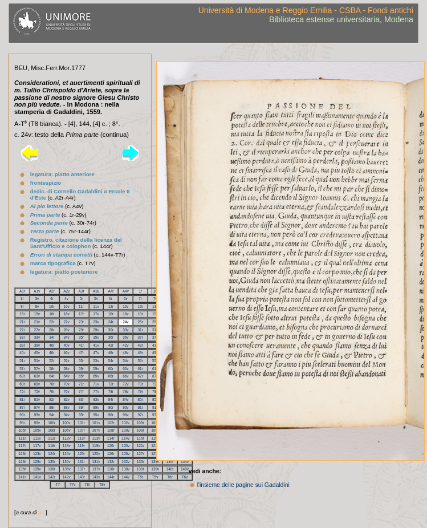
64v (67, 376)
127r (140, 454)
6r (111, 298)
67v (155, 376)
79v (155, 391)
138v (125, 469)
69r (22, 384)
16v (67, 314)
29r (81, 330)
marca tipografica (53, 263)
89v (96, 407)
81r (22, 399)
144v (125, 477)
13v (155, 306)
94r (51, 415)
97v (155, 415)
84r (110, 399)
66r (110, 376)
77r (81, 391)
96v (125, 415)
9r (22, 306)
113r (81, 438)
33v (37, 337)
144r (111, 477)
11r (81, 306)
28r (51, 330)
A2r (52, 291)
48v (125, 353)
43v (155, 345)
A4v (126, 291)
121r (140, 446)
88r (51, 407)
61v (155, 369)
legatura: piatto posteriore (64, 272)
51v (37, 361)
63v (37, 376)
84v (125, 399)
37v (155, 337)
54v (125, 361)
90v (125, 407)
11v (96, 306)
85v (155, 399)
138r (111, 469)
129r (22, 462)
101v (96, 423)
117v (37, 446)
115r (140, 438)
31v (155, 330)
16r (51, 314)
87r (22, 407)
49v (155, 353)
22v (67, 322)
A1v (37, 291)
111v (37, 438)
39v (37, 345)
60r (110, 369)
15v (37, 314)
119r (81, 446)
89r (81, 407)
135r (22, 469)
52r (51, 361)
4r (52, 298)
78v (125, 391)
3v (37, 298)
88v (67, 407)
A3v (96, 291)
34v (67, 337)
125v (96, 454)
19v (155, 314)
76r (51, 391)
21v (37, 322)
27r (22, 330)
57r (22, 369)
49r (140, 353)
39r (22, 345)
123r (22, 454)
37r (140, 337)
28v (67, 330)
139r (140, 469)
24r (110, 322)
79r (140, 391)
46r (51, 353)
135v (37, 469)
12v (125, 306)
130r (51, 462)
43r (140, 345)
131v (96, 462)
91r (140, 407)
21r (22, 322)
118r (51, 446)
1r (140, 291)
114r (111, 438)
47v (96, 353)
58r (51, 369)
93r (22, 415)
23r (81, 322)
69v (37, 384)
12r (110, 306)
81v (37, 399)
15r (22, 314)
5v (96, 298)
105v (37, 430)
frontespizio (45, 183)
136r (51, 469)
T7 (57, 484)
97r (140, 415)
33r (22, 337)
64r (51, 376)
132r (111, 462)
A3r (81, 291)
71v (96, 384)
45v (37, 353)
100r (51, 423)
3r (22, 298)
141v (37, 477)
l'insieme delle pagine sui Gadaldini (243, 485)
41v (96, 345)
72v (125, 384)
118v (67, 446)
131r (81, 462)
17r (81, 314)
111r (22, 438)
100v (67, 423)
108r (111, 430)
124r (51, 454)
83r (81, 399)
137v (96, 469)
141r (22, 477)
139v (155, 469)
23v (96, 322)
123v (37, 454)
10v (66, 306)
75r (22, 391)
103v (155, 423)
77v (96, 391)
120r (111, 446)
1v (155, 291)
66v (125, 376)
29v (96, 330)
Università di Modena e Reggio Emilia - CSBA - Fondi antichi (305, 10)
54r (110, 361)
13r (140, 306)
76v (67, 391)
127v (155, 454)
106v (67, 430)
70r (51, 384)
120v (125, 446)
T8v (102, 484)
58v (67, 369)
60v (125, 369)
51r (22, 361)
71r (81, 384)
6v (126, 298)
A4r (110, 291)
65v (96, 376)
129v (37, 462)
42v (125, 345)
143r (81, 477)
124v (67, 454)
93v (37, 415)
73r (140, 384)
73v (155, 384)
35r (81, 337)
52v (67, 361)
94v (67, 415)
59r (81, 369)
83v (96, 399)
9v (37, 306)
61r (140, 369)
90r (110, 407)
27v (37, 330)
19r (140, 314)
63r (22, 376)
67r (140, 376)
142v (67, 477)
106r (51, 430)
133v (155, 462)
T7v (73, 484)
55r (140, 361)
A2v (66, 291)
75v (37, 391)
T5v (155, 477)
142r (51, 477)
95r (81, 415)
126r (111, 454)
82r (51, 399)
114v (125, 438)
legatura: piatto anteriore (62, 174)
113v (96, 438)
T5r (140, 477)
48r (110, 353)
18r (110, 314)
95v (96, 415)
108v (125, 430)
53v (96, 361)
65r (81, 376)
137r (81, 469)
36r (110, 337)
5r (81, 298)
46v (67, 353)
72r (110, 384)
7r (140, 298)
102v (125, 423)
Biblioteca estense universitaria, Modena (341, 19)
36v (125, 337)
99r (22, 423)
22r (51, 322)
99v (37, 423)
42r (110, 345)
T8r (87, 484)
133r (140, 462)
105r (22, 430)
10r (51, 306)
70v (67, 384)
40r (51, 345)
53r (81, 361)
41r (81, 345)
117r (22, 446)
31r (140, 330)
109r (140, 430)
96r (110, 415)
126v (125, 454)
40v (67, 345)
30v (125, 330)
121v (155, 446)
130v (67, 462)
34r (51, 337)
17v (96, 314)
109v (155, 430)
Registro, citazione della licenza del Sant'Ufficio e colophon (76, 243)
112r (51, 438)
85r (140, 399)
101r (81, 423)
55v (155, 361)
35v (96, 337)
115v (155, 438)
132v (125, 462)
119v (96, 446)
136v (67, 469)
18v (125, 314)
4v (66, 298)
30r (110, 330)
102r (111, 423)
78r (110, 391)
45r (22, 353)
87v (37, 407)
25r (140, 322)
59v (96, 369)
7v (155, 298)
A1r (22, 291)
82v (67, 399)
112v (67, 438)
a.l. (42, 512)
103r (140, 423)
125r (81, 454)
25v (155, 322)
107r (81, 430)
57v (37, 369)
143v (96, 477)
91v (155, 407)
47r (81, 353)
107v (96, 430)
